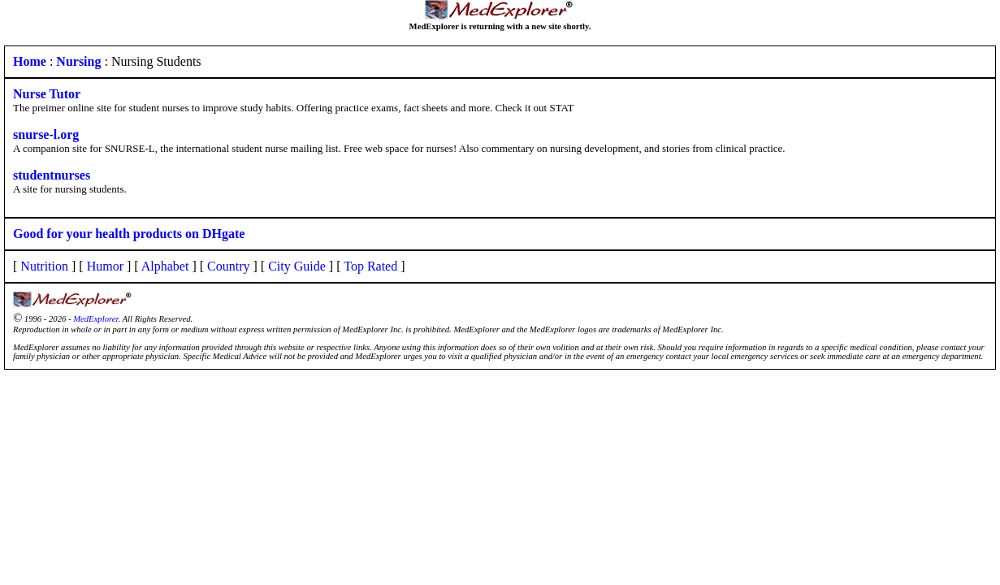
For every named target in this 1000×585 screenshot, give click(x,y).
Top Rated (370, 266)
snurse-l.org (46, 134)
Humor (105, 266)
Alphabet (165, 266)
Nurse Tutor (46, 94)
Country (228, 266)
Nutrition (44, 266)
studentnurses (51, 175)
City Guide (297, 266)
